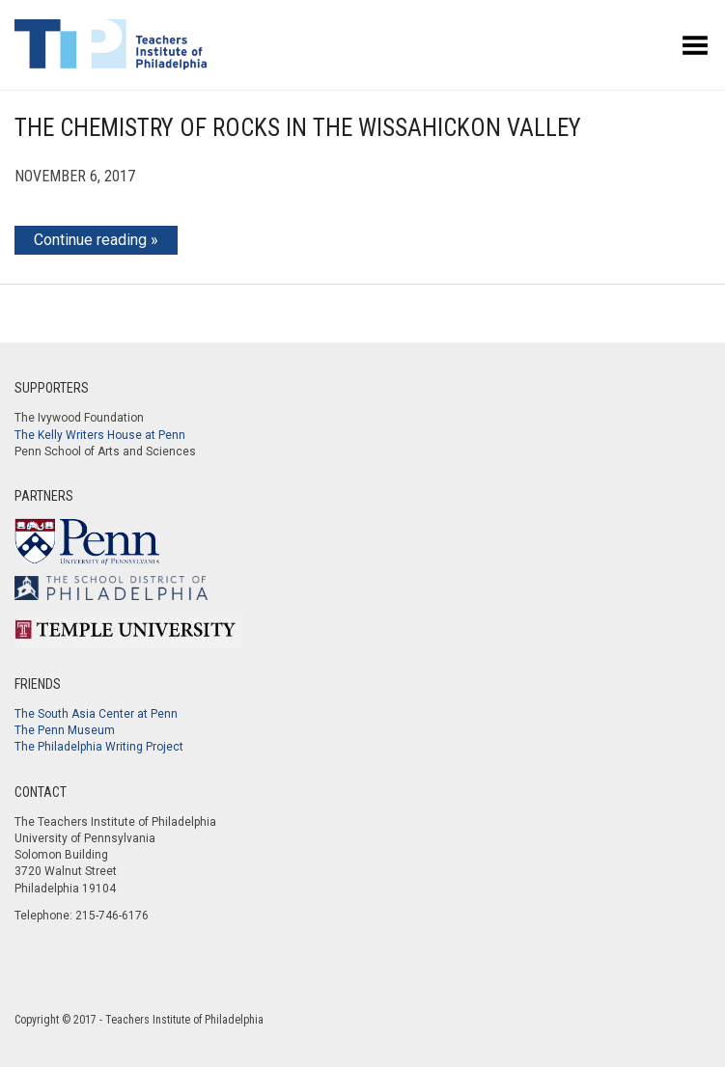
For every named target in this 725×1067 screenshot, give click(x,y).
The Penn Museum (64, 730)
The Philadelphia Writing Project (98, 746)
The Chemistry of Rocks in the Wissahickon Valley (297, 128)
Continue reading (90, 240)
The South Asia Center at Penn (96, 714)
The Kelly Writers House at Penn (99, 435)
